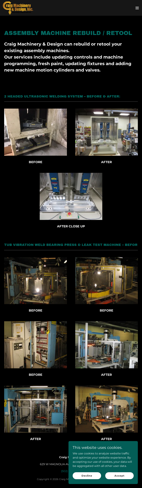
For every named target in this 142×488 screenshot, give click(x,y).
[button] (137, 8)
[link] (18, 7)
